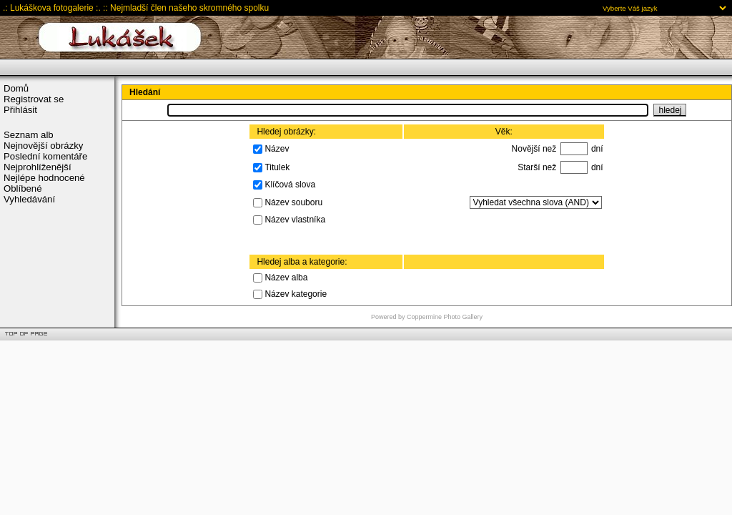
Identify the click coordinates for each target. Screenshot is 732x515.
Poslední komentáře (45, 156)
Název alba (285, 278)
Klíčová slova (289, 185)
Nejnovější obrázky (43, 145)
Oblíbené (23, 188)
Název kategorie (295, 294)
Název (276, 148)
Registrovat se (34, 99)
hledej (669, 110)
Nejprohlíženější (37, 167)
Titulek (277, 167)
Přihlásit (20, 109)
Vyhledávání (29, 199)
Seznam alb (29, 134)
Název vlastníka (294, 220)
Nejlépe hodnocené (44, 177)
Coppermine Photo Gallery (445, 316)
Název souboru (293, 202)
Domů (16, 88)
